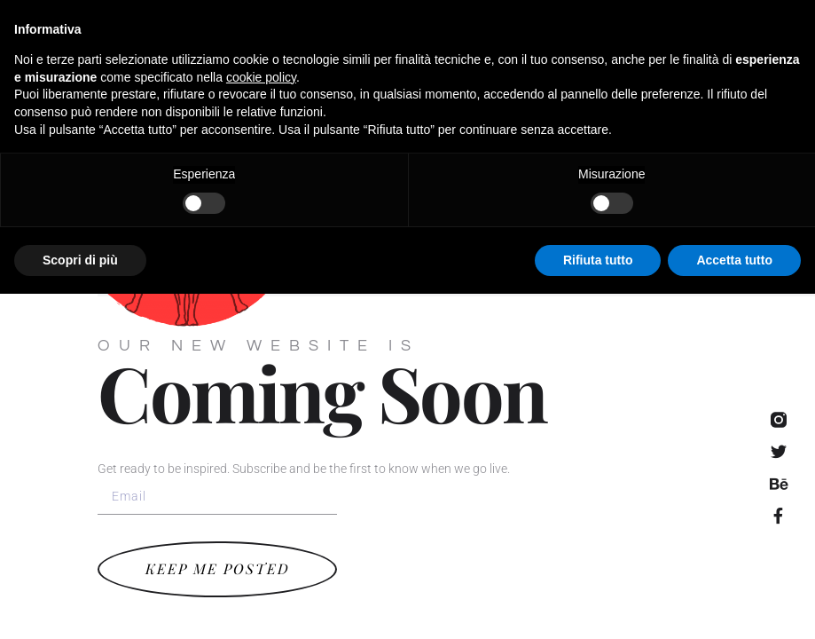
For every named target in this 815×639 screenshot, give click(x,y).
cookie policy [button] (261, 421)
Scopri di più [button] (80, 604)
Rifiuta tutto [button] (598, 604)
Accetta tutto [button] (734, 604)
